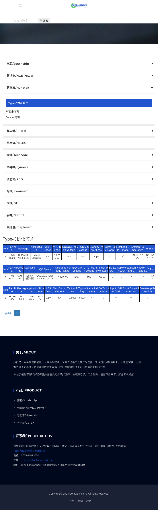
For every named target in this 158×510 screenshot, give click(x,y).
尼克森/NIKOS (16, 143)
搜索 (44, 20)
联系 (88, 501)
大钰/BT (12, 203)
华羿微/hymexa (17, 167)
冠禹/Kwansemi (18, 191)
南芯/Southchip (18, 63)
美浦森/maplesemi (20, 227)
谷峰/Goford (15, 215)
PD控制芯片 (12, 111)
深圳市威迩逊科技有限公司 (29, 450)
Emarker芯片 (13, 117)
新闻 (80, 501)
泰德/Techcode (17, 155)
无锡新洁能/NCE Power (31, 407)
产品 (71, 501)
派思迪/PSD (15, 179)
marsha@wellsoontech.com (37, 460)
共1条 (8, 313)
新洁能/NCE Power (20, 75)
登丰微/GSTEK (16, 131)
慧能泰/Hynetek (18, 87)
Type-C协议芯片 (18, 103)
